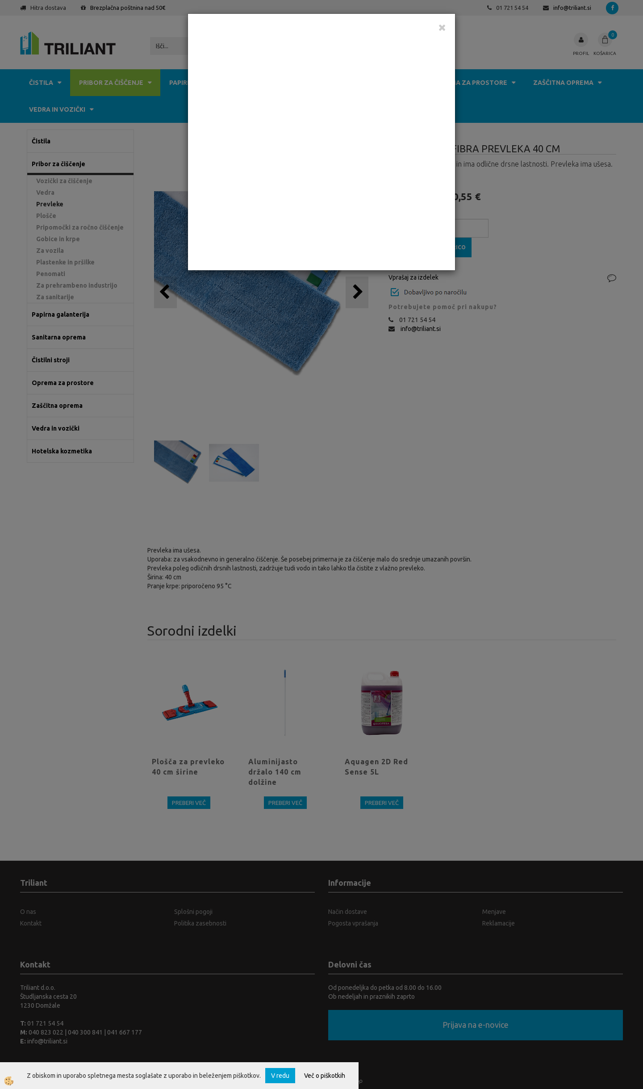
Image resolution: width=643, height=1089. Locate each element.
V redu (280, 1075)
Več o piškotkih (324, 1075)
